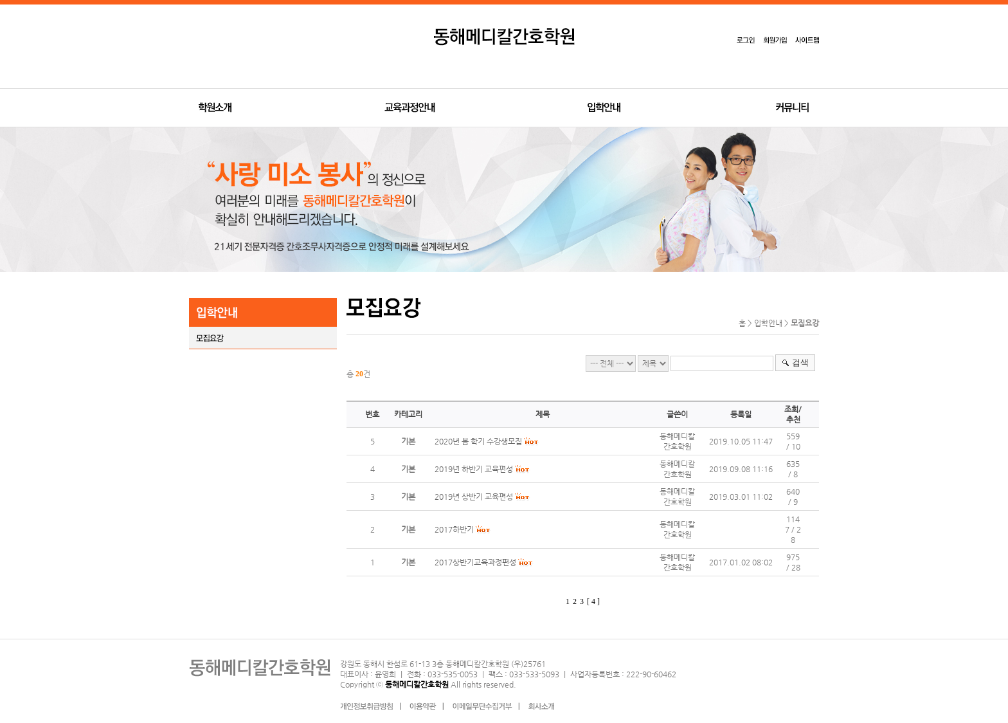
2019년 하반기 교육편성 (474, 468)
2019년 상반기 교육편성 (474, 496)
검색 (800, 362)
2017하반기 (454, 529)
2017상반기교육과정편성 (475, 562)
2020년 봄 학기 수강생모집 (478, 441)
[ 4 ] (593, 601)
